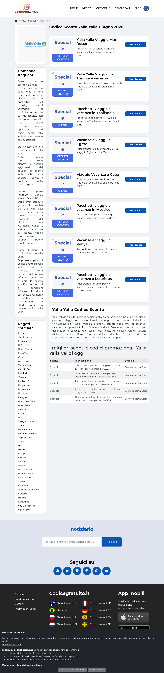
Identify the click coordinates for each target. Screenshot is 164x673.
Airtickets (23, 409)
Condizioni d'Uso (24, 599)
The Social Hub (25, 337)
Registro (112, 541)
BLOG (137, 8)
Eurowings (23, 501)
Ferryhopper (24, 385)
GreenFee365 (24, 405)
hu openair (23, 485)
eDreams (22, 493)
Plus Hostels (24, 449)
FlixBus (22, 333)
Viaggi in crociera (26, 421)
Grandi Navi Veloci (27, 401)
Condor (22, 357)
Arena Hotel (24, 361)
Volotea (22, 377)
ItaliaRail (22, 373)
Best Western (25, 469)
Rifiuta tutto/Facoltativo (73, 669)
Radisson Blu (24, 381)
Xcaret (21, 441)
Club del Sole (24, 369)
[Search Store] (146, 8)
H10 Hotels (23, 345)
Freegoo (22, 397)
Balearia (22, 497)
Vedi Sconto (136, 44)
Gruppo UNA (24, 453)
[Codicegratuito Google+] (57, 571)
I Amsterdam (24, 477)
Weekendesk (24, 365)
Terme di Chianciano (28, 489)
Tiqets (21, 425)
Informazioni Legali (26, 608)
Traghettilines (25, 437)
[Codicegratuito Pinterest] (87, 571)
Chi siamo (20, 594)
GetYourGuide (25, 429)
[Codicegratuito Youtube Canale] (107, 571)
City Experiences (26, 505)
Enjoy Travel (24, 353)
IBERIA (21, 413)
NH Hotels (23, 393)
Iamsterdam (24, 389)
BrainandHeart (25, 473)
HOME (74, 8)
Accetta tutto (96, 669)
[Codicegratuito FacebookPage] (77, 571)
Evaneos (22, 457)
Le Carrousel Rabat (27, 433)
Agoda (21, 481)
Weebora (22, 465)
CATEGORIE (103, 8)
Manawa (22, 341)
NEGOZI (87, 8)
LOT (20, 417)
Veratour (22, 461)
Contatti (19, 604)
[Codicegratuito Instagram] (97, 571)
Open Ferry (24, 509)
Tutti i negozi (28, 20)
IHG (20, 445)
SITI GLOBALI (122, 8)
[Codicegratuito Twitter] (67, 571)
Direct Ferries (25, 349)
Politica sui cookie (12, 644)
